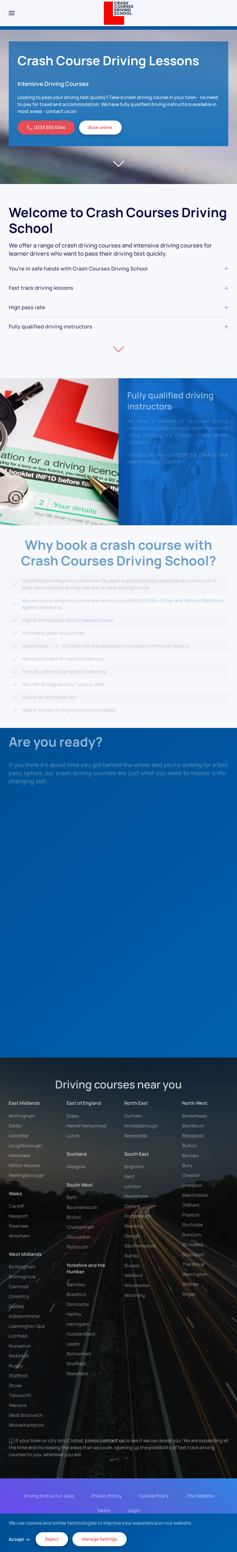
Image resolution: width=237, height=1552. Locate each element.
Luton (73, 1135)
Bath (72, 1197)
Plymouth (77, 1247)
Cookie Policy (153, 1496)
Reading (133, 1226)
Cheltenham (80, 1227)
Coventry (19, 1296)
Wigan (189, 1294)
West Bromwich (26, 1415)
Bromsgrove (22, 1276)
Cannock (19, 1286)
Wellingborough (26, 1175)
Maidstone (136, 1196)
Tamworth (20, 1395)
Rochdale (192, 1225)
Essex (73, 1116)
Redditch (19, 1356)
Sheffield (76, 1363)
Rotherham (79, 1354)
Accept (16, 1539)
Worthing (134, 1295)
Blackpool (193, 1135)
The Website (198, 1496)
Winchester (137, 1285)
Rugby (16, 1365)
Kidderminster (24, 1316)
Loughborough (25, 1145)
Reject (52, 1539)
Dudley (16, 1306)
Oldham (190, 1205)
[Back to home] (118, 13)
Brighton (134, 1166)
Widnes (190, 1284)
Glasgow (76, 1166)
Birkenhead (194, 1116)
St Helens (192, 1244)
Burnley (190, 1155)
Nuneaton (20, 1346)
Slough (132, 1236)
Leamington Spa (27, 1326)
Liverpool (192, 1185)
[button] (12, 13)
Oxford (132, 1206)
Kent (129, 1176)
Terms (102, 1510)
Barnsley (76, 1284)
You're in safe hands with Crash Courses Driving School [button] (118, 268)
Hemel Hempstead (87, 1126)
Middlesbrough (141, 1126)
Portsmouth (137, 1216)
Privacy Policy (105, 1496)
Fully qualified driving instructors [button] (118, 326)
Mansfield (19, 1155)
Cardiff (16, 1206)
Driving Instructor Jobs (47, 1496)
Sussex (132, 1265)
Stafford (18, 1375)
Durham (133, 1116)
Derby (15, 1126)
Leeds (73, 1344)
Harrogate (78, 1324)
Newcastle (135, 1135)
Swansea (18, 1226)
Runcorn (191, 1234)
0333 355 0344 (46, 127)
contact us (112, 1440)
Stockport (193, 1254)
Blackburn (193, 1126)
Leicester (19, 1135)
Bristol (74, 1217)
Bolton (189, 1145)
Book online (100, 127)
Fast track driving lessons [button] (118, 287)
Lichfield (18, 1336)
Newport (18, 1216)
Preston (191, 1215)
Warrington (194, 1274)
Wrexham (19, 1236)
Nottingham (22, 1116)
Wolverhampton (26, 1425)
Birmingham (22, 1266)
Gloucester (79, 1237)
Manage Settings (99, 1539)
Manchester (195, 1195)
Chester (191, 1175)
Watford (133, 1275)
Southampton (140, 1245)
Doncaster (78, 1304)
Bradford (76, 1294)
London (132, 1186)
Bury (187, 1165)
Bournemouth (82, 1207)
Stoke (15, 1385)
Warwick (18, 1405)
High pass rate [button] (118, 307)
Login (133, 1510)
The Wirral (193, 1264)
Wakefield (77, 1373)
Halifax (74, 1314)
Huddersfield (81, 1334)
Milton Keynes (24, 1165)
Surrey (131, 1255)
